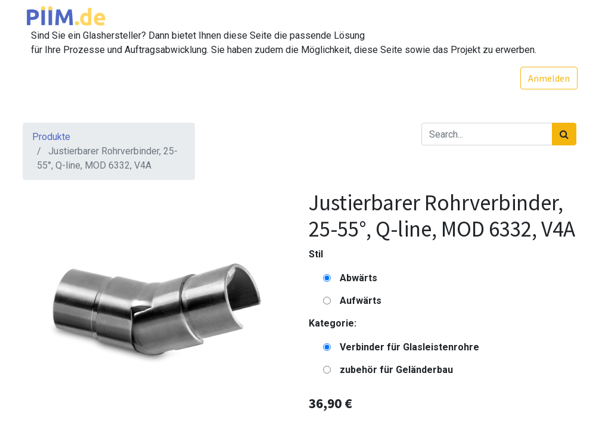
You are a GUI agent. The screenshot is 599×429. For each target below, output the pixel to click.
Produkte (51, 136)
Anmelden (548, 78)
